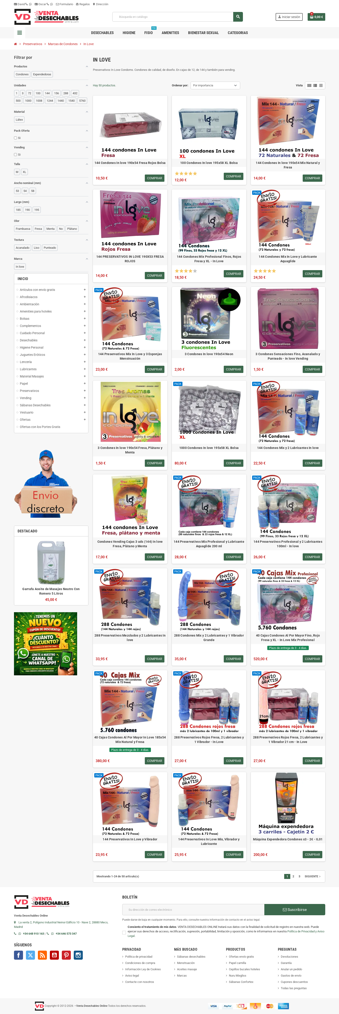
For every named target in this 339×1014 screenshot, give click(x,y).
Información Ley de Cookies (143, 969)
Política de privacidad (138, 956)
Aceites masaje (187, 969)
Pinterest (66, 955)
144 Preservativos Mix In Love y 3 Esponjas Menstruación (130, 356)
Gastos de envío (291, 975)
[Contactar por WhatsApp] (20, 933)
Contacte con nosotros (139, 982)
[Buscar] (177, 17)
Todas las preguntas (294, 988)
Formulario (64, 4)
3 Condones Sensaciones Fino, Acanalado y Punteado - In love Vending (288, 356)
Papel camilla (237, 963)
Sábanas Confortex (241, 982)
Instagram (78, 955)
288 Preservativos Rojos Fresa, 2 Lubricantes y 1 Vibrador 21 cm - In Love (288, 740)
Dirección (100, 4)
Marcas (182, 975)
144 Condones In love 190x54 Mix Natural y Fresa (288, 165)
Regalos (83, 4)
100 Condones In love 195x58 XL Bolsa (209, 163)
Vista (299, 85)
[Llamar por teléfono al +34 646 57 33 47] (49, 933)
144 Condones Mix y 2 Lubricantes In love (288, 448)
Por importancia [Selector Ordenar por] (203, 85)
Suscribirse (295, 909)
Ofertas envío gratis (241, 956)
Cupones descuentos (294, 982)
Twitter (30, 955)
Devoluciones (289, 956)
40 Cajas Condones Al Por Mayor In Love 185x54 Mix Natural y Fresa (130, 740)
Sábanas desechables (191, 956)
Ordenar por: (180, 85)
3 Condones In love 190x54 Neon (209, 354)
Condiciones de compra (140, 963)
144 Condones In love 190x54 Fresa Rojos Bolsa (130, 163)
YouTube (54, 955)
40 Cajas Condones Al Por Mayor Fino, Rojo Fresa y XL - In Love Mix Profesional (288, 638)
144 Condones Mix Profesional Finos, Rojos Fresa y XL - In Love (209, 259)
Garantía (286, 963)
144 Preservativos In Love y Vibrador (130, 839)
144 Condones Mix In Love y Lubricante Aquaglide (288, 259)
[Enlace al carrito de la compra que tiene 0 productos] (316, 17)
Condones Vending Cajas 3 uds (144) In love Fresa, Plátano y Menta (130, 544)
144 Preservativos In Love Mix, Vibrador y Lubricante (209, 841)
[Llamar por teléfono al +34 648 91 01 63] (16, 933)
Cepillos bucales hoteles (244, 969)
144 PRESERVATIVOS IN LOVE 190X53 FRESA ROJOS (130, 259)
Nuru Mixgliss (237, 975)
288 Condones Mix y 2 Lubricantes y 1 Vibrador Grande (209, 638)
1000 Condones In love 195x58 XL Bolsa (209, 448)
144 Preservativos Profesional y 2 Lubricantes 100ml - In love (288, 544)
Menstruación (186, 963)
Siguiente (313, 876)
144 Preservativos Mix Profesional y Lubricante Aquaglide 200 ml (209, 544)
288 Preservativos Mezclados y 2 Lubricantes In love (130, 638)
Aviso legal (132, 975)
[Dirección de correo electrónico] (193, 909)
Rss (42, 955)
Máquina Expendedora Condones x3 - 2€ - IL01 (288, 839)
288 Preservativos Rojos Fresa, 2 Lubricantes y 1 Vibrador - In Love (209, 740)
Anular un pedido (291, 969)
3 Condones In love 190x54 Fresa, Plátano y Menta (130, 450)
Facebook (18, 955)
